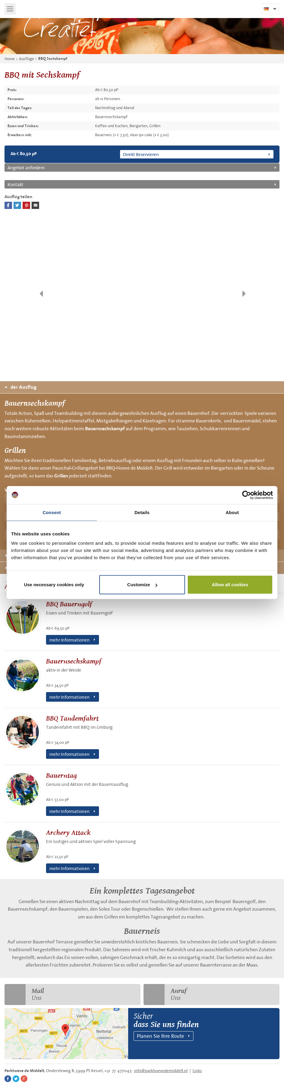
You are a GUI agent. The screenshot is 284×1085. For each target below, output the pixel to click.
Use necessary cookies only (54, 584)
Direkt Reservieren (141, 154)
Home (10, 59)
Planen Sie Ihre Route (160, 1036)
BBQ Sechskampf (52, 58)
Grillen (61, 476)
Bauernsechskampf (105, 429)
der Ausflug (20, 387)
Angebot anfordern (26, 167)
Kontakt (15, 184)
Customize (142, 584)
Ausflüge (26, 59)
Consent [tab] (52, 512)
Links (197, 1070)
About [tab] (232, 512)
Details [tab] (142, 512)
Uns (24, 994)
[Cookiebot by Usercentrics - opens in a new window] (246, 494)
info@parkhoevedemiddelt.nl (161, 1070)
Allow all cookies (230, 584)
